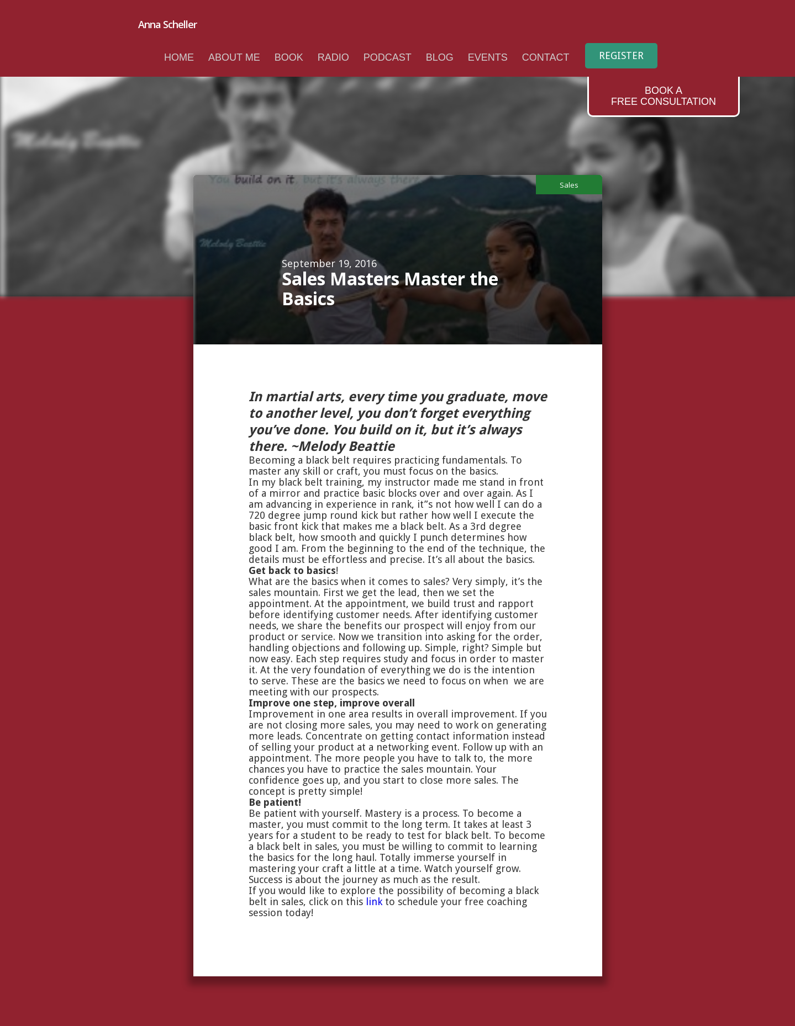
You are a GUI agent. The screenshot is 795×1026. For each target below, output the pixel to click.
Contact (546, 57)
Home (179, 57)
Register (621, 55)
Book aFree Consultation (663, 96)
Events (488, 57)
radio (333, 57)
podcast (388, 57)
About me (234, 57)
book (289, 57)
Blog (440, 57)
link (374, 901)
